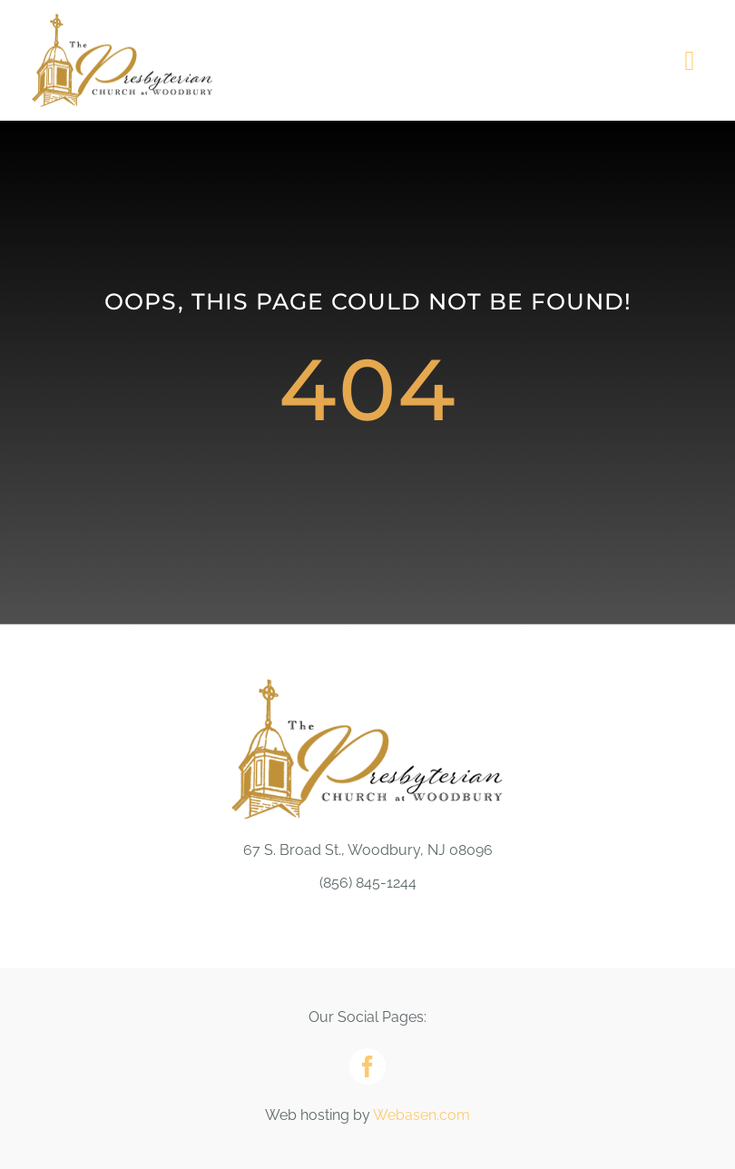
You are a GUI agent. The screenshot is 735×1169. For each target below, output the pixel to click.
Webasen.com (421, 1115)
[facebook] (367, 1066)
